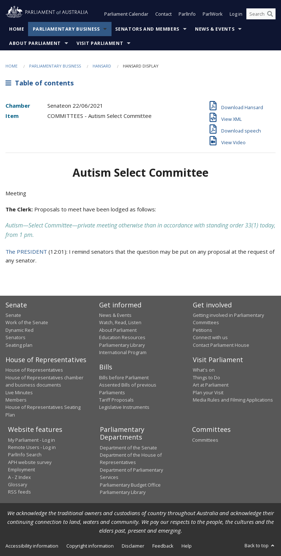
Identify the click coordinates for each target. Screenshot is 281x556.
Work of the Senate (26, 322)
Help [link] (187, 545)
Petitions (202, 330)
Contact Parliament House (221, 345)
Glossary (17, 484)
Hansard (102, 66)
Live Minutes (19, 392)
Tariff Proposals (116, 399)
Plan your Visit (208, 392)
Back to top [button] (260, 545)
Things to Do (206, 377)
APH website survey (29, 462)
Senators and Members (147, 29)
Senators (15, 337)
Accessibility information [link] (31, 545)
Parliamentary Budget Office (130, 485)
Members (16, 399)
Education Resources (122, 337)
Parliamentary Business (66, 29)
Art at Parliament (211, 384)
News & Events (214, 29)
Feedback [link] (162, 545)
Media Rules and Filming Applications (233, 399)
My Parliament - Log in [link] (31, 440)
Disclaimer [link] (133, 545)
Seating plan (18, 345)
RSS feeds (19, 491)
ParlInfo (187, 14)
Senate (13, 315)
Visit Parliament (100, 43)
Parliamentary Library (122, 345)
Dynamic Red (19, 330)
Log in (236, 14)
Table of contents (39, 82)
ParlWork (213, 14)
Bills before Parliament (124, 377)
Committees (205, 440)
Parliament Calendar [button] (126, 14)
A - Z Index (19, 477)
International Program (123, 352)
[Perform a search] (270, 13)
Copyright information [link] (90, 545)
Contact (163, 14)
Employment (21, 469)
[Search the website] (261, 13)
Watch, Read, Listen (120, 322)
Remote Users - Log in (32, 447)
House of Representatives (34, 370)
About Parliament (35, 43)
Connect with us (210, 337)
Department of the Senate (128, 447)
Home (16, 29)
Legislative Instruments (124, 407)
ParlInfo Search (25, 454)
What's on (204, 370)
